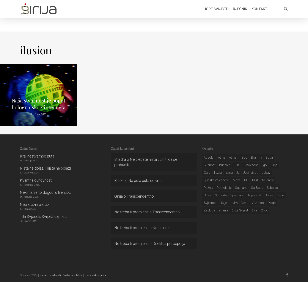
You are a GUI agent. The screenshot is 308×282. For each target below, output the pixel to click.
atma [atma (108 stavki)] (221, 157)
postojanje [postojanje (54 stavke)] (224, 187)
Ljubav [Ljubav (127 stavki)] (265, 172)
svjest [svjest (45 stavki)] (225, 203)
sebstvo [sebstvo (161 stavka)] (272, 187)
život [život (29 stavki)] (264, 210)
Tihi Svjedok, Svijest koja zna (43, 216)
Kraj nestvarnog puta (37, 156)
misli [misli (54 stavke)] (255, 180)
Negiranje (160, 227)
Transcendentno (140, 196)
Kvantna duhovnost (36, 180)
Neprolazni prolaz (34, 204)
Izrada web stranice (95, 275)
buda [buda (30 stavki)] (269, 157)
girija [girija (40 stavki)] (273, 165)
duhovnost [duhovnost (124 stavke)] (250, 165)
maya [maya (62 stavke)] (236, 180)
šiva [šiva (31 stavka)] (254, 210)
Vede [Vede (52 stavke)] (244, 203)
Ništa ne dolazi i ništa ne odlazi (45, 168)
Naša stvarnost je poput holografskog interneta (39, 104)
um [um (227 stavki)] (235, 203)
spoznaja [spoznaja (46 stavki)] (236, 195)
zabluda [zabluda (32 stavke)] (209, 210)
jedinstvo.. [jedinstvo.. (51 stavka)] (250, 172)
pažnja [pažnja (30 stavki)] (208, 187)
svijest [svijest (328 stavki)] (269, 195)
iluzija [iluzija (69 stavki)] (218, 172)
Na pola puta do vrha (145, 180)
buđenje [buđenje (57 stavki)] (224, 165)
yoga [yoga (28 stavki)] (272, 203)
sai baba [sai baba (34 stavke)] (257, 187)
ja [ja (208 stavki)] (238, 172)
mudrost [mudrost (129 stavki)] (268, 180)
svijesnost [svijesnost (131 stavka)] (254, 195)
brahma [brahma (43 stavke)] (256, 157)
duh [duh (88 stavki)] (236, 165)
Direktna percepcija (168, 243)
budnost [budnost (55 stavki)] (209, 165)
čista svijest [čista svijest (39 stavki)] (240, 210)
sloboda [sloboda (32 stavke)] (221, 195)
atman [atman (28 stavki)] (233, 157)
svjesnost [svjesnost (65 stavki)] (210, 203)
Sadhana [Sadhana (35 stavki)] (241, 187)
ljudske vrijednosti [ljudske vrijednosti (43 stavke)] (216, 180)
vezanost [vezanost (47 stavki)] (258, 203)
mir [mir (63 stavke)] (246, 180)
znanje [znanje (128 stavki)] (223, 210)
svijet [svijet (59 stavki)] (280, 195)
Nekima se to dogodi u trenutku (46, 192)
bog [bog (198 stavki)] (244, 157)
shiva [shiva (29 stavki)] (207, 195)
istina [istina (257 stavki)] (229, 172)
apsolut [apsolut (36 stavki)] (209, 157)
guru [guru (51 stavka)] (207, 172)
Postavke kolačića (73, 275)
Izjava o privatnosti (50, 275)
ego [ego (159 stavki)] (264, 165)
